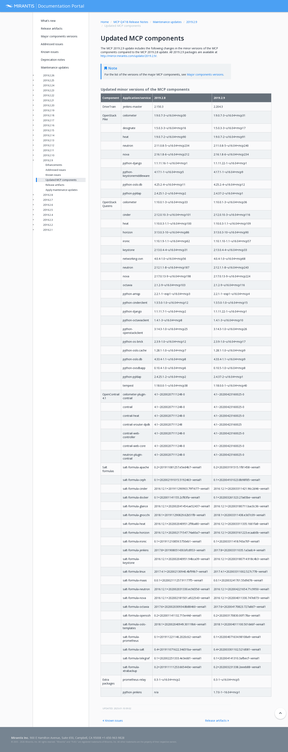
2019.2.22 (48, 95)
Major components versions (59, 36)
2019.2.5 (48, 210)
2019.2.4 (48, 215)
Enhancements (54, 165)
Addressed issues (52, 44)
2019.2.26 (48, 75)
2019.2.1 (48, 230)
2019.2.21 (48, 100)
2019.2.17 (48, 120)
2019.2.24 (48, 85)
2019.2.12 (48, 145)
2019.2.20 (48, 105)
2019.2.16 (48, 125)
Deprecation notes (53, 60)
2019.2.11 (48, 150)
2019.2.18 (48, 115)
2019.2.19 (48, 110)
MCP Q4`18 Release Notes (130, 22)
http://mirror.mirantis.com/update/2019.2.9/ (129, 56)
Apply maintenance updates (61, 190)
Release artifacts (217, 720)
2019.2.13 (48, 140)
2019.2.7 (48, 200)
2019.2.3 (48, 220)
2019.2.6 (48, 205)
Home (105, 22)
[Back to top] (280, 713)
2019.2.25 (48, 80)
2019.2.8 (48, 195)
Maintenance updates (167, 22)
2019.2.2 (48, 225)
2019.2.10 (48, 155)
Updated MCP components (61, 180)
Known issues (113, 720)
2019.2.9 (191, 22)
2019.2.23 (48, 90)
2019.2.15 (48, 130)
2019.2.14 (48, 135)
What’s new (48, 21)
